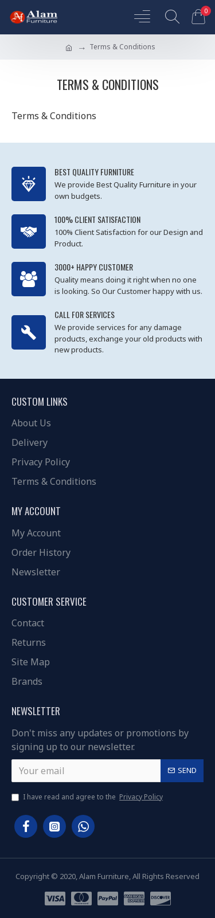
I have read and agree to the (88, 797)
